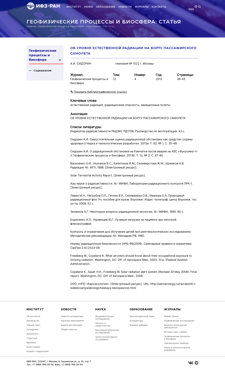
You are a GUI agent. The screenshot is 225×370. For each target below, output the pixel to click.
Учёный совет (33, 325)
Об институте (33, 316)
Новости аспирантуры (72, 316)
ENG (191, 9)
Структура (32, 338)
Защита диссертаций (71, 325)
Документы (32, 333)
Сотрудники (32, 329)
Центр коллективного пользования (106, 338)
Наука (88, 6)
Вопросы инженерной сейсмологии (175, 326)
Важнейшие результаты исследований (107, 331)
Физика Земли (171, 316)
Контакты (159, 6)
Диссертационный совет (142, 316)
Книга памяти (33, 347)
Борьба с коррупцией (37, 351)
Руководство (33, 320)
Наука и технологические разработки (177, 348)
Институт (73, 6)
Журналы (142, 6)
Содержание (93, 26)
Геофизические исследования (179, 320)
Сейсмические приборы (176, 343)
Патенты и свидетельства (102, 324)
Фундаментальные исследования (104, 317)
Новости (125, 6)
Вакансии (31, 342)
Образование (105, 6)
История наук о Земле (175, 332)
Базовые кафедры (139, 325)
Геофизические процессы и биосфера (61, 26)
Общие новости (69, 329)
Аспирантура (136, 320)
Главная (31, 26)
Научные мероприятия (72, 320)
